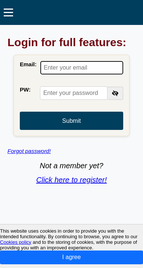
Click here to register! (71, 180)
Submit (71, 121)
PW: (25, 89)
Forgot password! (29, 151)
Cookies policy (15, 242)
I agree (71, 257)
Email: (28, 64)
